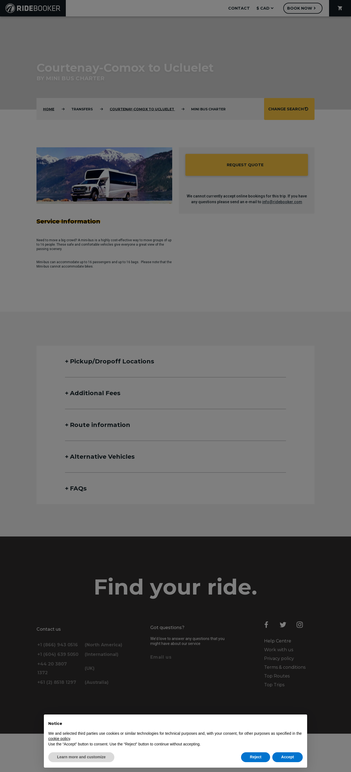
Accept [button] (287, 757)
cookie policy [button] (59, 738)
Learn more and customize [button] (81, 757)
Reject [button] (255, 757)
